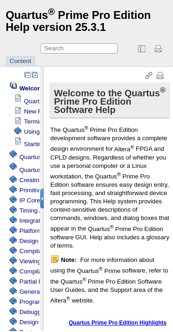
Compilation (35, 271)
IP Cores (31, 200)
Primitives (32, 190)
